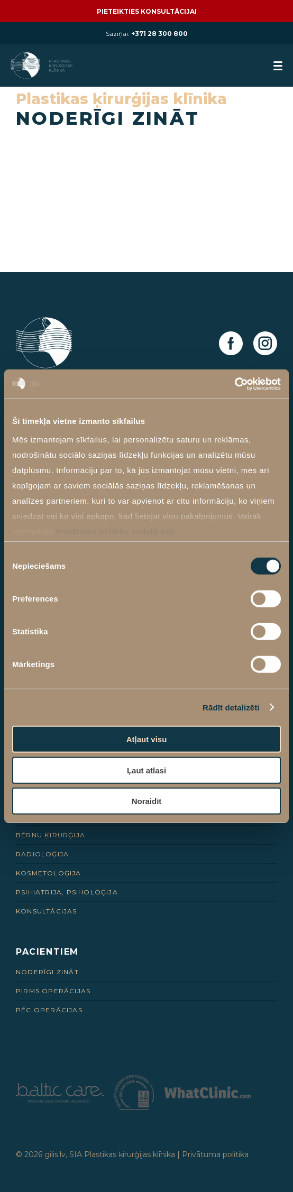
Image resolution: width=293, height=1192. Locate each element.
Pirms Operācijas (53, 991)
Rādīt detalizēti (231, 707)
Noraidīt (147, 801)
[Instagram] (265, 344)
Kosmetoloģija (48, 873)
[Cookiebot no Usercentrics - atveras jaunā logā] (234, 384)
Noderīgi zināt (47, 972)
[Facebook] (231, 344)
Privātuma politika (215, 1154)
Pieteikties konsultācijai (147, 11)
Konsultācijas (46, 911)
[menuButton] (277, 65)
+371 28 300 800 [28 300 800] (159, 34)
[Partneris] (60, 1099)
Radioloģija (42, 854)
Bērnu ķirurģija (50, 835)
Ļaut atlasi (146, 769)
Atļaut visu (146, 739)
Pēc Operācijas (49, 1010)
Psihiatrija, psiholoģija (67, 892)
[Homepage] (43, 65)
